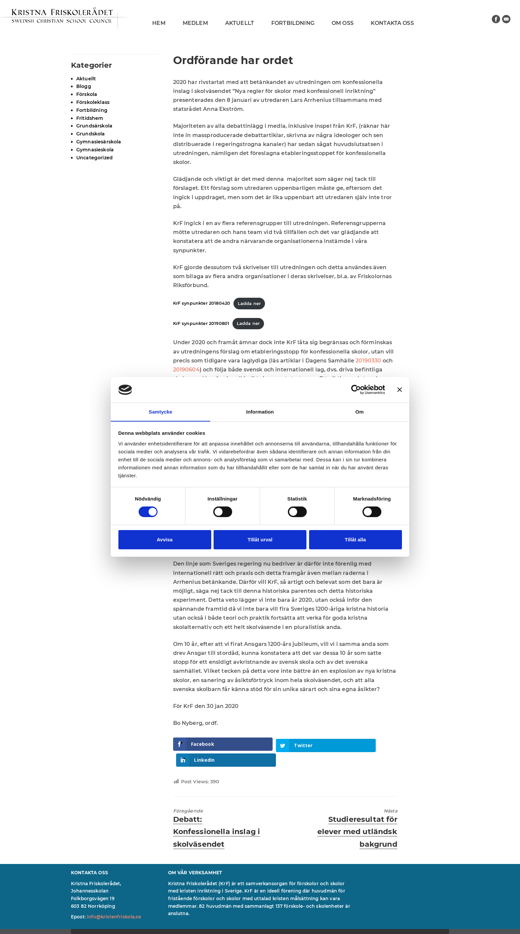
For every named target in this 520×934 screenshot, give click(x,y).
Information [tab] (260, 411)
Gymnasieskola (95, 150)
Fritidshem (89, 118)
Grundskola (90, 134)
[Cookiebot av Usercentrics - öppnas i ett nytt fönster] (356, 390)
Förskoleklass (92, 102)
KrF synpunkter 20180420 (201, 303)
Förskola (86, 94)
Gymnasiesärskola (98, 142)
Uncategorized (94, 158)
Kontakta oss (392, 23)
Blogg (83, 86)
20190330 (369, 360)
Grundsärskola (94, 126)
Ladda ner (249, 303)
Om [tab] (359, 411)
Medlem (195, 23)
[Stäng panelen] (399, 389)
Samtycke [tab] (160, 411)
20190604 (186, 369)
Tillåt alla (355, 539)
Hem (158, 23)
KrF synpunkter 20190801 (201, 323)
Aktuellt (239, 23)
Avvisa (165, 539)
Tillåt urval (260, 539)
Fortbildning (292, 23)
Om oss (343, 23)
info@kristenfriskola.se (114, 901)
